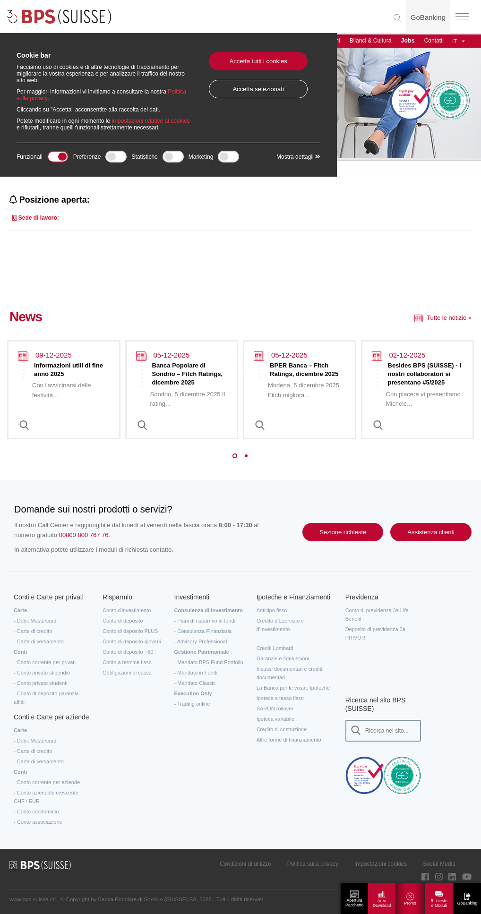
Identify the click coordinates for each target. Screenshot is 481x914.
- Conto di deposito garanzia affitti (46, 698)
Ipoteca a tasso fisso (280, 698)
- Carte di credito (33, 631)
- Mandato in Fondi (196, 672)
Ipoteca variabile (275, 719)
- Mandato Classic (195, 683)
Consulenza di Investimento (208, 610)
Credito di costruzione (282, 729)
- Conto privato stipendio (42, 672)
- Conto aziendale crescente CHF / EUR (46, 797)
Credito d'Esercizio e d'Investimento (280, 625)
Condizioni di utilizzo (245, 864)
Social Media (439, 864)
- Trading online (192, 704)
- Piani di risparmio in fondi (205, 621)
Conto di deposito (123, 621)
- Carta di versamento (39, 641)
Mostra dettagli (298, 157)
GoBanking (428, 17)
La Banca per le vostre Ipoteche (293, 688)
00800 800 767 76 (84, 534)
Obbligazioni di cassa (127, 672)
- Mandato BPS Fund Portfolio (208, 662)
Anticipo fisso (272, 610)
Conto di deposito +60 (128, 652)
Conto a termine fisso (127, 662)
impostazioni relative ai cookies (150, 121)
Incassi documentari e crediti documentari (289, 673)
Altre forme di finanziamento (289, 740)
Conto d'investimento (127, 610)
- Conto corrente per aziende (47, 782)
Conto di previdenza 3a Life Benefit (377, 614)
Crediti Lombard (275, 648)
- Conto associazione (38, 822)
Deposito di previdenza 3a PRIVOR (375, 633)
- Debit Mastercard (35, 621)
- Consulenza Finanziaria (203, 631)
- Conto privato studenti (41, 683)
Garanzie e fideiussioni (283, 658)
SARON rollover (275, 708)
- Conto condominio (36, 811)
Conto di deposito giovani (132, 641)
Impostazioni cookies (380, 864)
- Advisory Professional (200, 641)
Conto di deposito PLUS (130, 631)
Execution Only (193, 693)
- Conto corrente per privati (45, 662)
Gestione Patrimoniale (201, 652)
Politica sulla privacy (312, 864)
